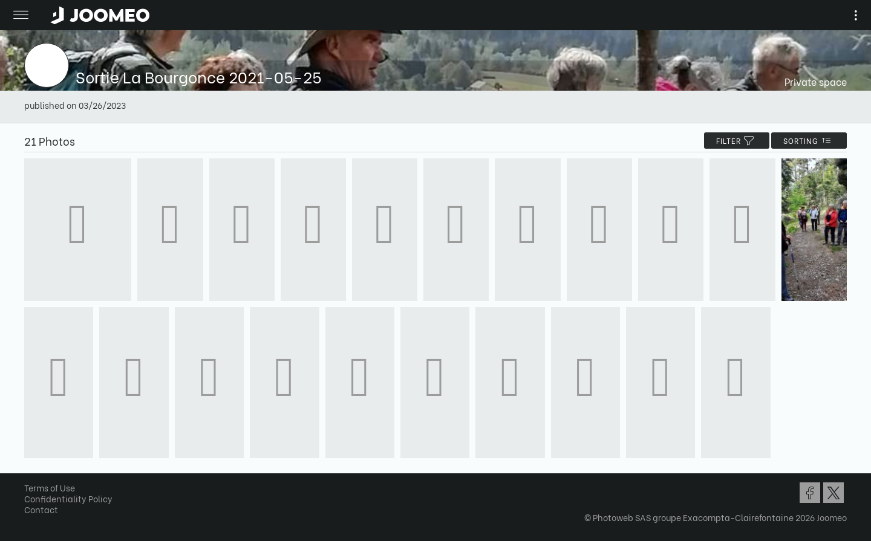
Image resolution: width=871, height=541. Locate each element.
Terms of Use (49, 487)
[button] (32, 478)
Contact (41, 509)
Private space (816, 81)
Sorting (809, 140)
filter (736, 140)
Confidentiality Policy (68, 498)
